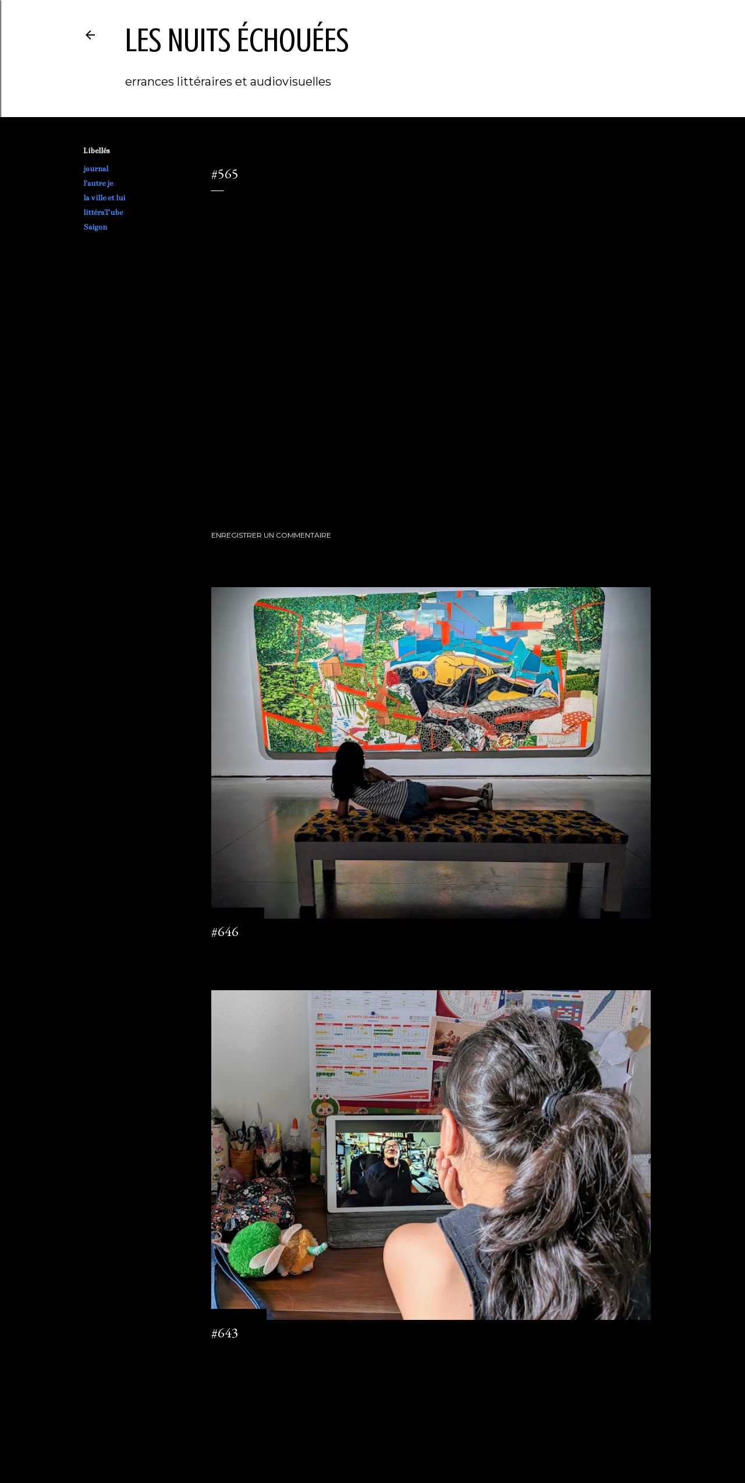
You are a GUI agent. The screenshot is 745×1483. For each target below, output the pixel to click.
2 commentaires (238, 1354)
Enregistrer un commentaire (271, 535)
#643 (225, 1332)
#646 (225, 931)
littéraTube (103, 212)
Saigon (95, 227)
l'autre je (98, 183)
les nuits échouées (237, 40)
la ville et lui (104, 198)
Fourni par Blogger (372, 1428)
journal (95, 169)
